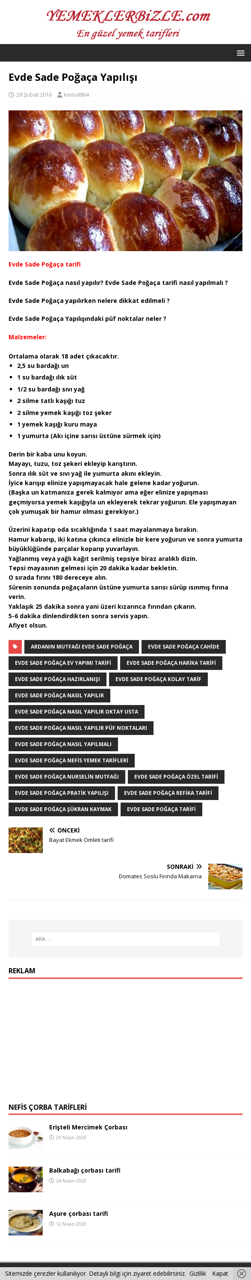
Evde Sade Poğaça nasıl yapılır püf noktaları (81, 728)
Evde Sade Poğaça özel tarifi (176, 776)
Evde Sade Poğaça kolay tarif (158, 679)
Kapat (220, 1273)
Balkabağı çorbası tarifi (85, 1170)
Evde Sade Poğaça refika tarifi (168, 793)
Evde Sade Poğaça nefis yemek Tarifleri (71, 760)
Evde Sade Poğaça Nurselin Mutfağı (67, 776)
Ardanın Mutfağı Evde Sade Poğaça (82, 646)
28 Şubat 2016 (34, 94)
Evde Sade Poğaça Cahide (183, 646)
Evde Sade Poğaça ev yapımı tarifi (63, 663)
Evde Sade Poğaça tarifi (161, 809)
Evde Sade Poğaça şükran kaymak (63, 809)
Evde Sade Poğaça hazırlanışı (57, 679)
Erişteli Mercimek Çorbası (88, 1127)
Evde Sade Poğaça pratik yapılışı (62, 793)
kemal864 (76, 94)
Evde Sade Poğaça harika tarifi (171, 663)
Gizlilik (197, 1273)
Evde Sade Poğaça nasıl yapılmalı (63, 744)
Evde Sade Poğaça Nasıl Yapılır (59, 695)
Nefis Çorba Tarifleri (48, 1107)
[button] (239, 52)
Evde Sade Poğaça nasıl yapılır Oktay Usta (76, 711)
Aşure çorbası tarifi (78, 1213)
